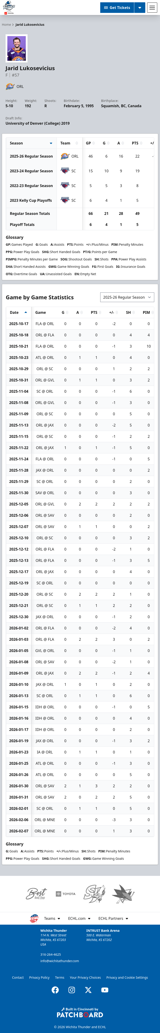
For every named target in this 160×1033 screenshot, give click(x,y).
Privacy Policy (39, 977)
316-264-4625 (50, 954)
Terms (59, 977)
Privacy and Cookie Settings (127, 977)
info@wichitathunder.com (59, 961)
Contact (18, 977)
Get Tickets (117, 7)
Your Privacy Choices (85, 977)
